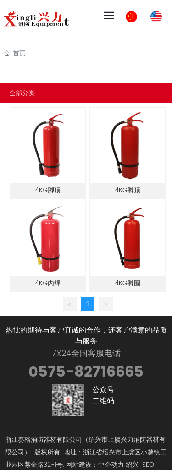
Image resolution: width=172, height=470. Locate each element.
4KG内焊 (48, 283)
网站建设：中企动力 (95, 464)
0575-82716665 (86, 372)
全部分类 (22, 93)
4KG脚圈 (127, 283)
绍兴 (132, 464)
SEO (148, 464)
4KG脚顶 (48, 190)
